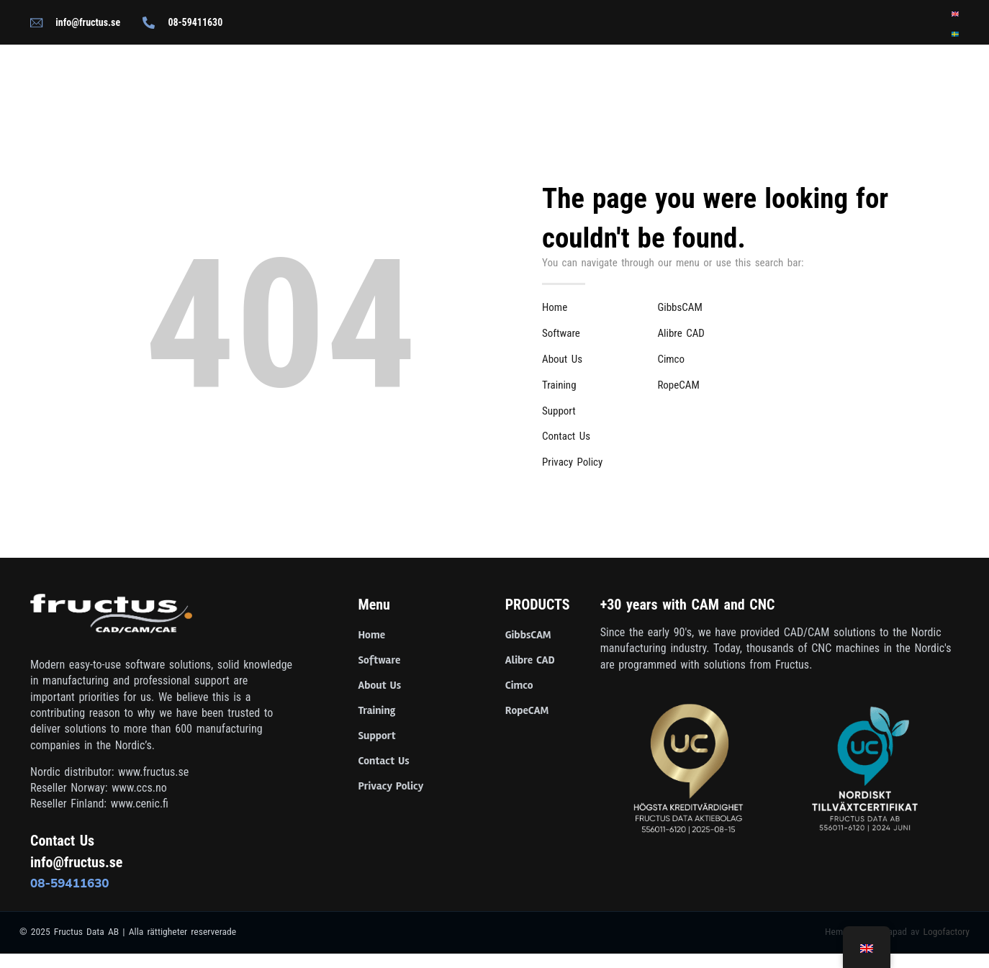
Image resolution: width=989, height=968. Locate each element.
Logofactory (946, 931)
